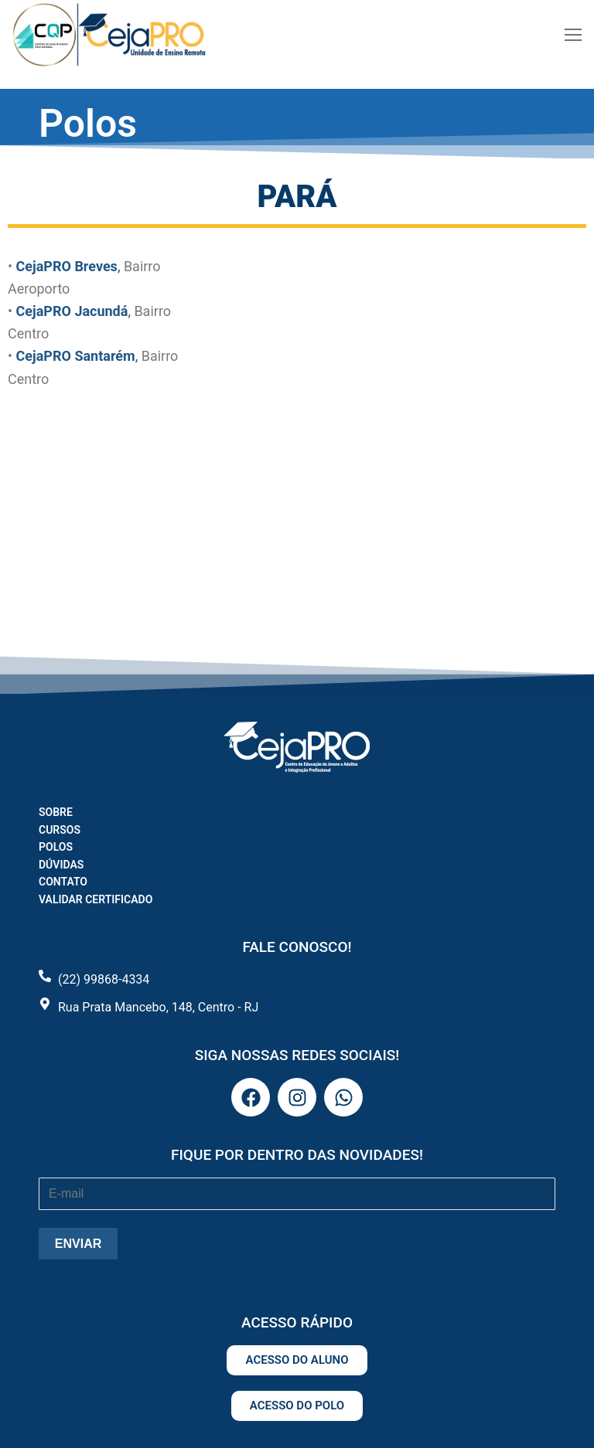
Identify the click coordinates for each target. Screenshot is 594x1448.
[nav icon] (573, 35)
